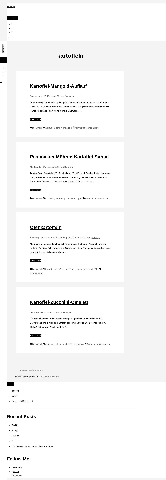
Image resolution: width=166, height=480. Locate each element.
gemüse (59, 269)
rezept (72, 344)
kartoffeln (57, 128)
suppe (79, 198)
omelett (63, 344)
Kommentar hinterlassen (86, 128)
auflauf (48, 128)
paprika (78, 269)
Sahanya (11, 7)
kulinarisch (37, 128)
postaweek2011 (90, 269)
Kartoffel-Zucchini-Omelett (59, 302)
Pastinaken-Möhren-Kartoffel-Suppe (69, 156)
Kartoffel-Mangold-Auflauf (58, 86)
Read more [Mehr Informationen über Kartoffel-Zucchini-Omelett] (35, 335)
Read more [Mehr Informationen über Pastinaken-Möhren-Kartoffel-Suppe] (35, 190)
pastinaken (69, 198)
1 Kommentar (36, 273)
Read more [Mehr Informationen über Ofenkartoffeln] (35, 260)
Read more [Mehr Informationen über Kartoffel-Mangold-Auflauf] (35, 119)
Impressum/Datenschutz (31, 370)
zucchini (80, 344)
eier (47, 344)
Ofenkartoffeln (45, 227)
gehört (14, 396)
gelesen (15, 391)
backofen (49, 269)
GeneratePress (51, 376)
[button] (8, 39)
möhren (59, 198)
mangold (67, 128)
